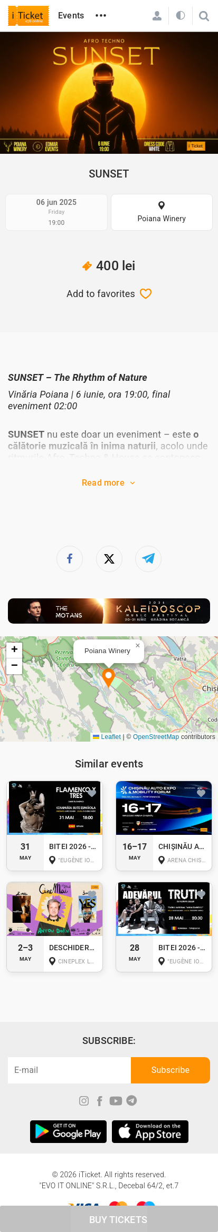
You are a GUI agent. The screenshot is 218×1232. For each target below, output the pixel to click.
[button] (108, 679)
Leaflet (107, 737)
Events (71, 16)
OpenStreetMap (156, 737)
